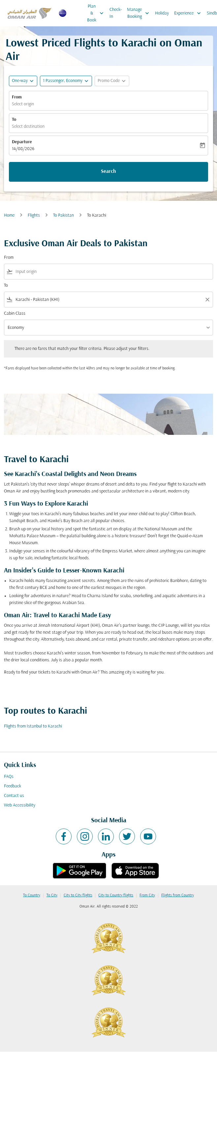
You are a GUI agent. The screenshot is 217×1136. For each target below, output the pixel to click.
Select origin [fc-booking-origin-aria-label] (23, 104)
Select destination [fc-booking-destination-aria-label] (28, 126)
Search (108, 171)
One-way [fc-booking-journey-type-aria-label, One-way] (20, 80)
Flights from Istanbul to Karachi (33, 726)
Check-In (115, 13)
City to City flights (78, 895)
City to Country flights (115, 895)
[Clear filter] (207, 299)
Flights (34, 215)
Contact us (14, 795)
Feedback (12, 786)
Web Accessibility (19, 805)
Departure (22, 142)
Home (9, 215)
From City (147, 895)
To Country (31, 895)
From (17, 97)
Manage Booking (139, 13)
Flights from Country (177, 895)
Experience (189, 13)
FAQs (9, 776)
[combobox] (112, 271)
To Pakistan (63, 215)
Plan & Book (97, 13)
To (14, 119)
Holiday (162, 13)
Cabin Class (14, 313)
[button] (66, 81)
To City (51, 895)
